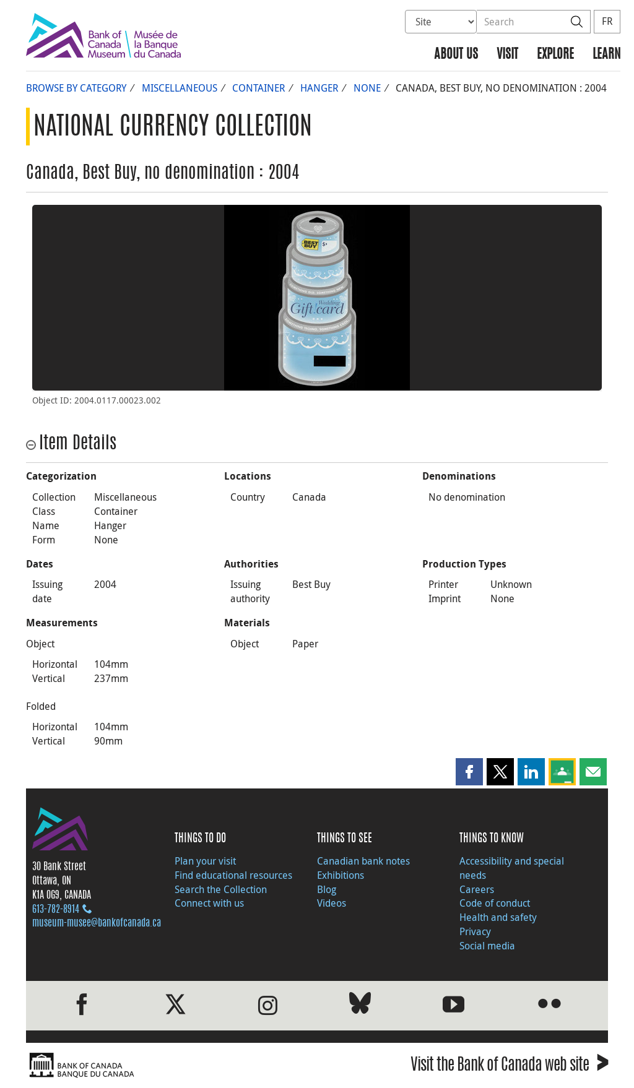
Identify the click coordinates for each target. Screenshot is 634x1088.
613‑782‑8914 (55, 910)
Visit (507, 54)
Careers (476, 889)
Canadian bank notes (363, 861)
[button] (469, 771)
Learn (606, 54)
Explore (555, 54)
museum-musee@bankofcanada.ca (96, 923)
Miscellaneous (179, 88)
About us (456, 54)
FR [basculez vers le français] (607, 21)
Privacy (475, 931)
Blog (326, 889)
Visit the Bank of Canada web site (509, 1066)
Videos (331, 903)
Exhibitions (340, 875)
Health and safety (498, 917)
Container (258, 88)
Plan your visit (205, 861)
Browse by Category (76, 88)
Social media (487, 945)
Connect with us (209, 903)
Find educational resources (233, 875)
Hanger (319, 88)
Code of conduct (494, 903)
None (367, 88)
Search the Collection (221, 889)
